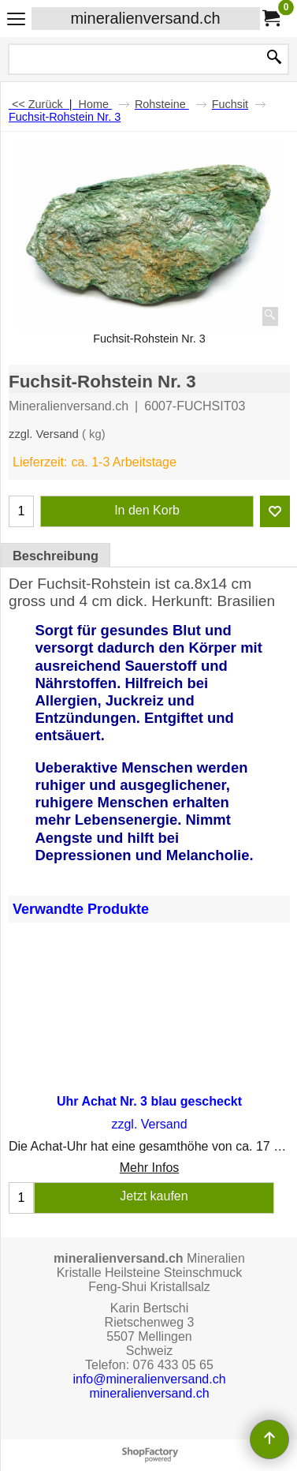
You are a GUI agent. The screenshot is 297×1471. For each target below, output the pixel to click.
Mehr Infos (150, 1167)
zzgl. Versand (44, 434)
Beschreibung (55, 555)
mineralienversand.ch (145, 18)
